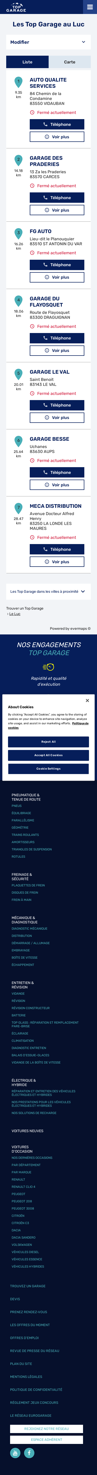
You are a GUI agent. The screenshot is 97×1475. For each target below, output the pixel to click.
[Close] (87, 700)
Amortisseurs (23, 842)
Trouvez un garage (28, 1286)
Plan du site (21, 1364)
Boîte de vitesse (25, 957)
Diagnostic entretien (29, 1048)
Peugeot (18, 1194)
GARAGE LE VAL (50, 372)
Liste (27, 62)
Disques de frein (25, 892)
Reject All (48, 741)
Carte (69, 62)
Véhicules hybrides (28, 1266)
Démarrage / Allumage (31, 943)
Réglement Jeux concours (34, 1403)
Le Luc (14, 614)
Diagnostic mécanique (29, 928)
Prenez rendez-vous (28, 1312)
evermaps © (80, 628)
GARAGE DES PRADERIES (46, 161)
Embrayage (21, 950)
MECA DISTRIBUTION (55, 506)
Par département (26, 1165)
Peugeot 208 (22, 1201)
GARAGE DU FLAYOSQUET (46, 301)
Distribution (22, 936)
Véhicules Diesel (25, 1252)
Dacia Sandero (23, 1237)
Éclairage (20, 1033)
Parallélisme (23, 820)
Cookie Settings (48, 768)
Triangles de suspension (32, 849)
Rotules (18, 856)
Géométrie (20, 827)
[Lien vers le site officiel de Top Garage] (16, 7)
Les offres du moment (30, 1325)
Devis (15, 1299)
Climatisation (23, 1041)
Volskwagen (22, 1245)
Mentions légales (26, 1377)
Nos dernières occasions (32, 1158)
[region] (48, 737)
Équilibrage (21, 813)
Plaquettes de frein (28, 885)
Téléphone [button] (57, 124)
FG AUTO (40, 231)
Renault (18, 1179)
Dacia (16, 1230)
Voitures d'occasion (22, 1149)
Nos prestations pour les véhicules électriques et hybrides (41, 1104)
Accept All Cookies (48, 755)
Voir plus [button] (56, 136)
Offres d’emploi (24, 1338)
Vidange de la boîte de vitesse (36, 1062)
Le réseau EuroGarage (30, 1416)
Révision (18, 1001)
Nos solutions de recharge (34, 1113)
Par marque (21, 1172)
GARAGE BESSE (49, 439)
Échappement (23, 965)
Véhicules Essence (27, 1259)
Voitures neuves (27, 1131)
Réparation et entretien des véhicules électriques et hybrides (43, 1093)
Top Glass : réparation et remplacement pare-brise (45, 1024)
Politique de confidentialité (36, 1390)
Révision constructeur (31, 1008)
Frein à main (21, 900)
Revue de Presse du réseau (34, 1351)
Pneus (16, 806)
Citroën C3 (20, 1223)
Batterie (19, 1015)
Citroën (18, 1216)
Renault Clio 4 (23, 1187)
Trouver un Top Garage (24, 608)
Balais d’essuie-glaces (30, 1055)
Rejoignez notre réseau (46, 1429)
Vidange (18, 993)
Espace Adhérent (46, 1440)
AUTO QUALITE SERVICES (48, 83)
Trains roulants (25, 835)
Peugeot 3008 (23, 1208)
